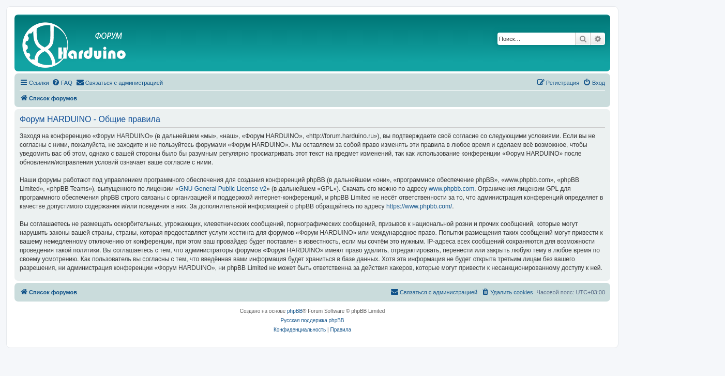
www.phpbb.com (451, 188)
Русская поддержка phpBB (312, 320)
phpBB (295, 311)
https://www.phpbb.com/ (419, 206)
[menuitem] (62, 83)
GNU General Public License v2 (222, 188)
